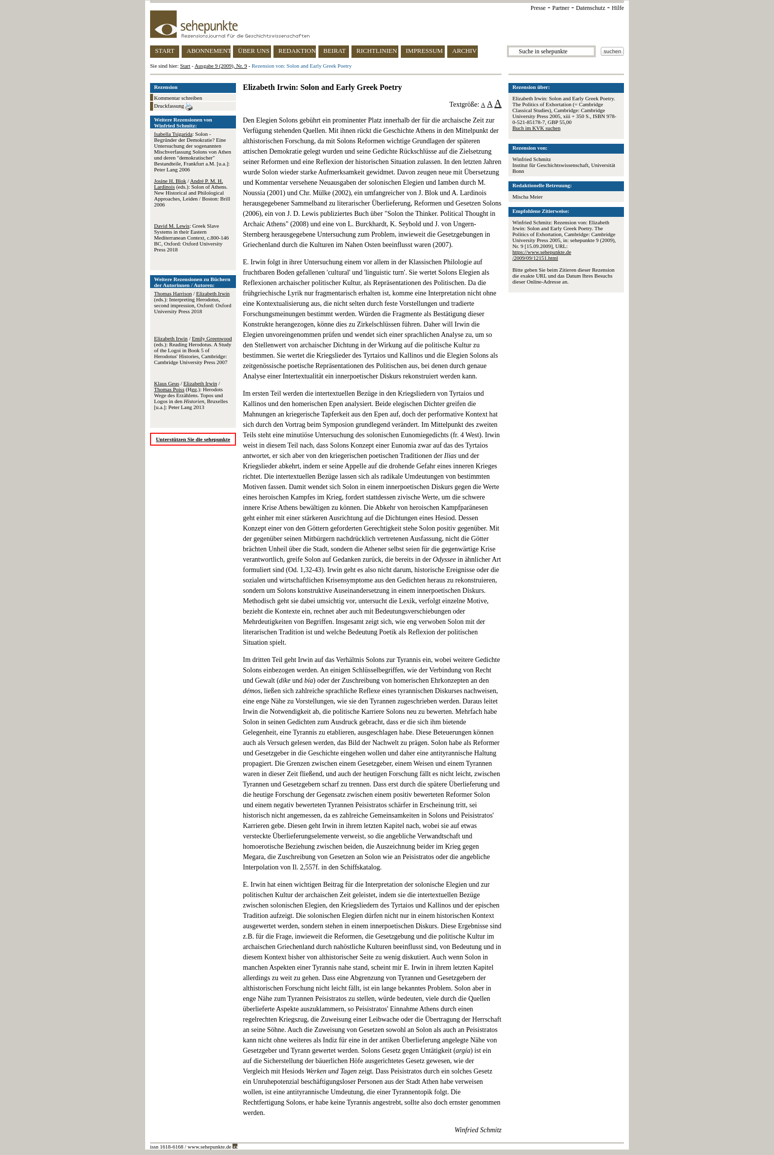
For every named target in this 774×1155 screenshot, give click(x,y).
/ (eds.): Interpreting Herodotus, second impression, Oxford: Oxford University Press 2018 (192, 302)
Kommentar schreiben (178, 98)
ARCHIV (464, 50)
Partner (561, 7)
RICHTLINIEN (376, 50)
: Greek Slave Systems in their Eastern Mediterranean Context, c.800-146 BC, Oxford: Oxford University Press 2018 (191, 237)
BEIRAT (334, 50)
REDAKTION (297, 50)
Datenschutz (590, 7)
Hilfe (618, 7)
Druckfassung (173, 107)
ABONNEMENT (209, 50)
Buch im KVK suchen (536, 128)
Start (185, 66)
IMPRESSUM (424, 50)
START (164, 50)
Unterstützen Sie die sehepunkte (193, 439)
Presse (538, 7)
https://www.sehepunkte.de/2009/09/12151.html (541, 255)
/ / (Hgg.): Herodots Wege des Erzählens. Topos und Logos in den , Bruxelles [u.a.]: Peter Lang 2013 (191, 395)
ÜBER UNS (254, 50)
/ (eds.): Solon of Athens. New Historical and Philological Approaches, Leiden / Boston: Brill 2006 (192, 192)
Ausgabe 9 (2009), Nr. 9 (220, 66)
